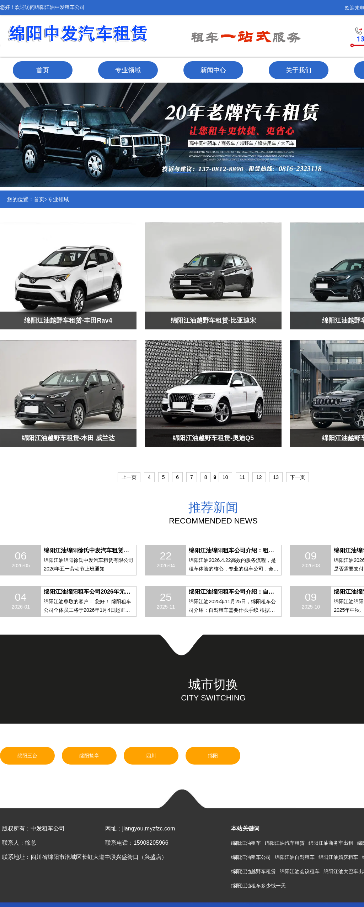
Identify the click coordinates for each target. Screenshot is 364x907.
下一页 (297, 477)
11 (242, 477)
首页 (42, 70)
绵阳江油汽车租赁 (285, 843)
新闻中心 (213, 70)
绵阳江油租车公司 (251, 857)
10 (225, 477)
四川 (151, 756)
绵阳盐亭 (89, 756)
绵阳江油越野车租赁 (253, 871)
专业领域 (128, 70)
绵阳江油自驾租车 (295, 857)
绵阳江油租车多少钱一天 (258, 885)
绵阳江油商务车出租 (331, 843)
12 (259, 477)
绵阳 (213, 756)
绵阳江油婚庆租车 (338, 857)
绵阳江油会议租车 (300, 871)
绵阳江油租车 (246, 843)
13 (276, 477)
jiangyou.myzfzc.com (148, 828)
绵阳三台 (27, 756)
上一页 (129, 477)
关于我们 (298, 70)
